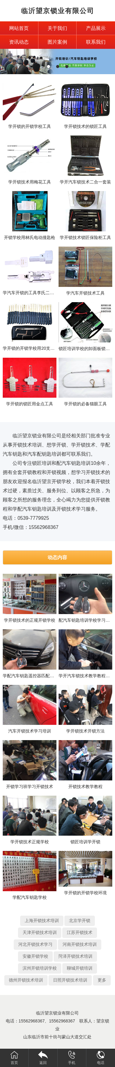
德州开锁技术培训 (26, 980)
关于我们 (57, 28)
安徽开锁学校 (35, 956)
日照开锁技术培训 (70, 980)
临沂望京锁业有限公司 (57, 11)
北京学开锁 (79, 920)
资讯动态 (19, 42)
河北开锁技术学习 (35, 944)
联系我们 (96, 42)
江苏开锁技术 (79, 932)
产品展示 (96, 28)
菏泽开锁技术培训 (75, 956)
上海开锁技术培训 (42, 920)
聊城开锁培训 (79, 968)
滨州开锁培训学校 (40, 968)
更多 (102, 980)
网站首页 (19, 28)
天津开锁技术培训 (40, 932)
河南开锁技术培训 (80, 944)
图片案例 (57, 42)
